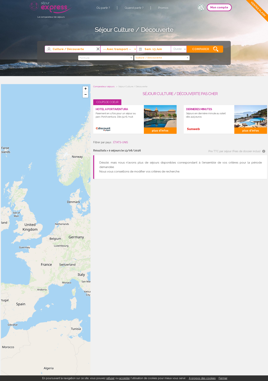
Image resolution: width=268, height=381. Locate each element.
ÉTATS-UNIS (120, 142)
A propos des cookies (202, 378)
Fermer (223, 378)
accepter (124, 378)
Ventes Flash (258, 9)
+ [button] (85, 89)
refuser (110, 378)
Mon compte (219, 7)
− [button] (85, 95)
